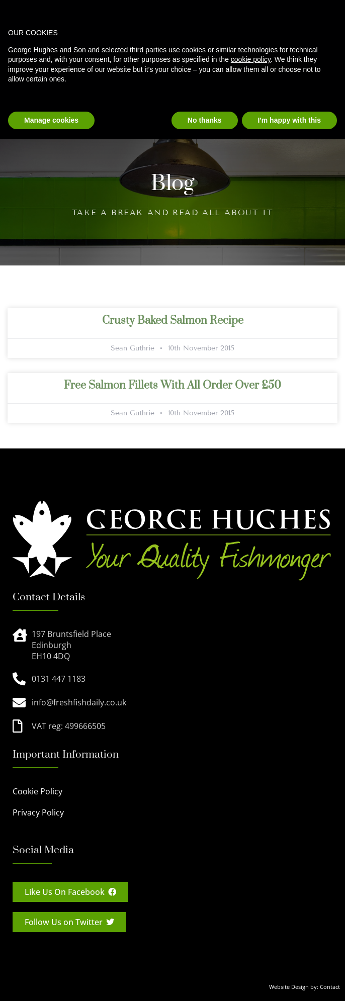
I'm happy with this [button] (289, 120)
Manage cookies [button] (51, 120)
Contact (330, 986)
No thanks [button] (205, 120)
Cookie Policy (37, 791)
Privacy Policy (38, 812)
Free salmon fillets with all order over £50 (172, 385)
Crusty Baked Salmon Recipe (172, 320)
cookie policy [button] (251, 59)
